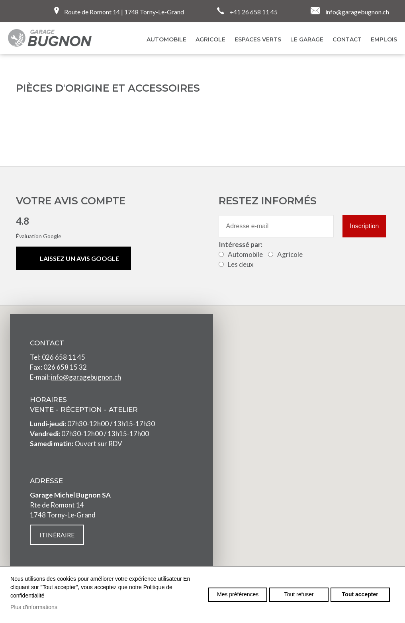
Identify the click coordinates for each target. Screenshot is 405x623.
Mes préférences (237, 594)
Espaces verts (258, 39)
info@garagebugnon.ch (350, 11)
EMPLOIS (384, 39)
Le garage (306, 39)
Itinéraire (56, 535)
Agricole (210, 39)
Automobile (245, 254)
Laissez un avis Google (79, 258)
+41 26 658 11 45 (247, 11)
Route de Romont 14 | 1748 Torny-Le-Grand (119, 11)
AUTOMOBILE (166, 39)
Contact (347, 39)
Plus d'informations (33, 607)
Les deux (241, 264)
